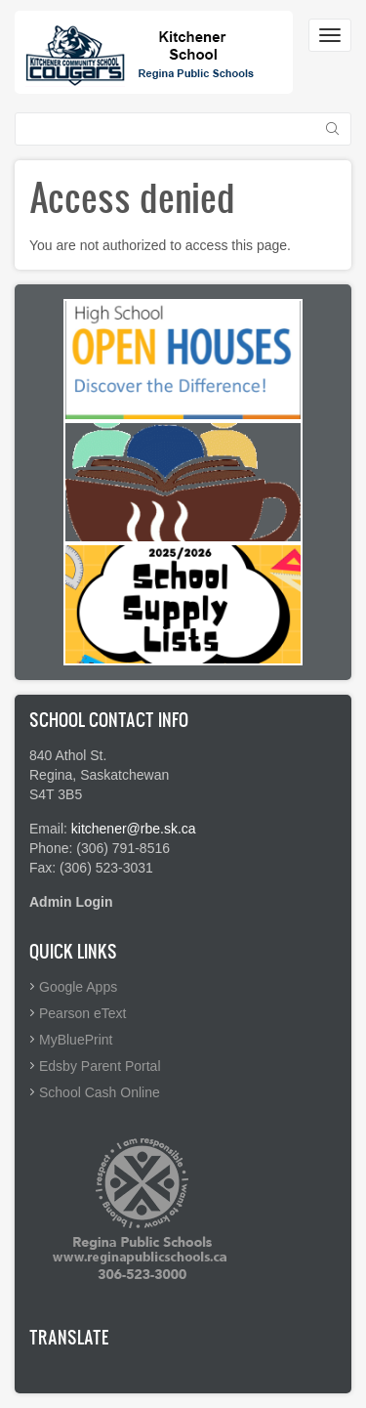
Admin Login (71, 902)
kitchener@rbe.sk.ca (133, 828)
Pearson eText (83, 1013)
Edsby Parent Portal (100, 1066)
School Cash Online (99, 1092)
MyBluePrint (75, 1039)
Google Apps (78, 987)
